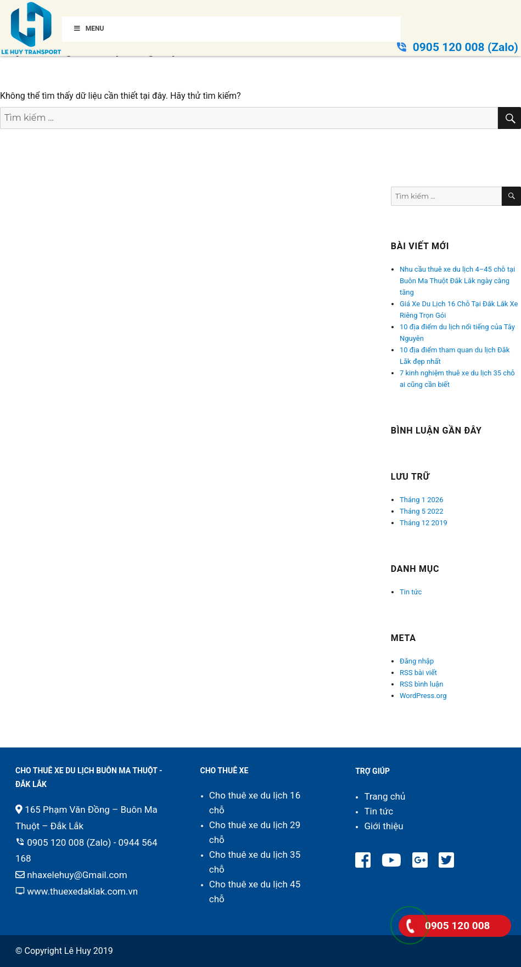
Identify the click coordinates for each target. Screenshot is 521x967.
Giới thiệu (383, 825)
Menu (88, 28)
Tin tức (411, 592)
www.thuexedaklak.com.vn (82, 891)
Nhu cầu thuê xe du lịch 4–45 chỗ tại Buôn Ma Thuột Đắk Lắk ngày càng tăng (457, 280)
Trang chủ (384, 796)
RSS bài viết (418, 672)
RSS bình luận (421, 684)
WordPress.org (423, 695)
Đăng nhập (417, 661)
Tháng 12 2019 (423, 523)
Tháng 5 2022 (421, 511)
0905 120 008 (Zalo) (465, 47)
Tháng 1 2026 (421, 500)
